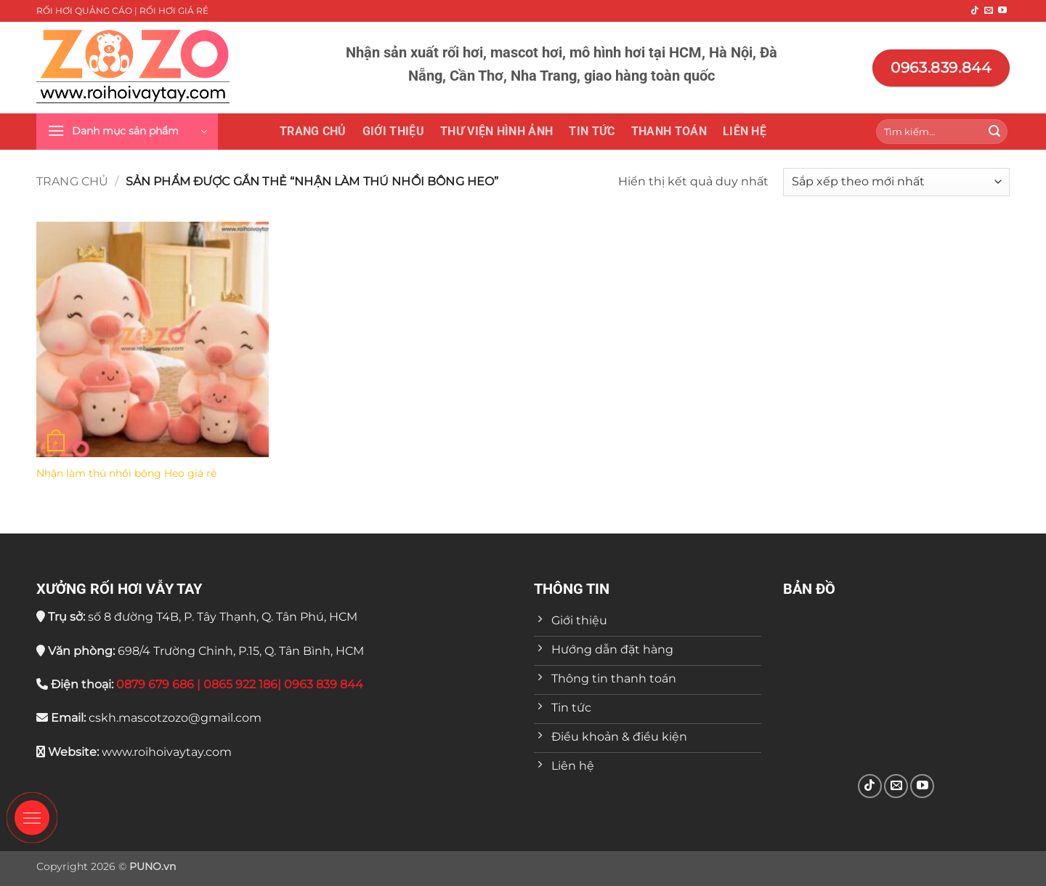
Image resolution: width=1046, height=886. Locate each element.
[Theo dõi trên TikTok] (974, 11)
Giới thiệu (393, 131)
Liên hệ (744, 131)
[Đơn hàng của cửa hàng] (896, 182)
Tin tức (592, 131)
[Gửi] (994, 131)
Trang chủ (313, 131)
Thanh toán (669, 131)
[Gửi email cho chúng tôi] (988, 11)
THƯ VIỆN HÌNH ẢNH (496, 131)
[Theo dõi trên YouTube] (1002, 11)
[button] (127, 131)
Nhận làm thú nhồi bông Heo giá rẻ (126, 473)
